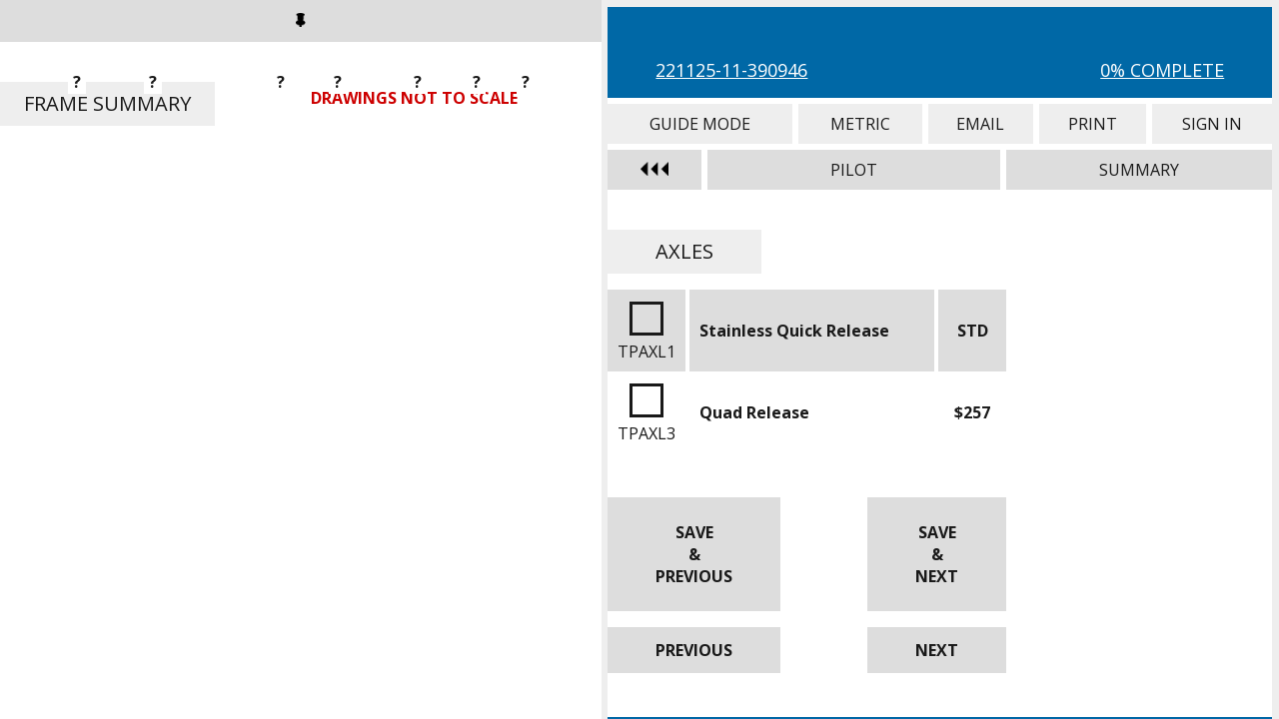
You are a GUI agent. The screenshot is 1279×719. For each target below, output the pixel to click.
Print (1092, 124)
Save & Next (936, 554)
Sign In (1212, 124)
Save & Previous (693, 554)
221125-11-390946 (731, 70)
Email (980, 124)
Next (936, 650)
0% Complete (1162, 70)
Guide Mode (700, 124)
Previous (693, 650)
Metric (859, 124)
